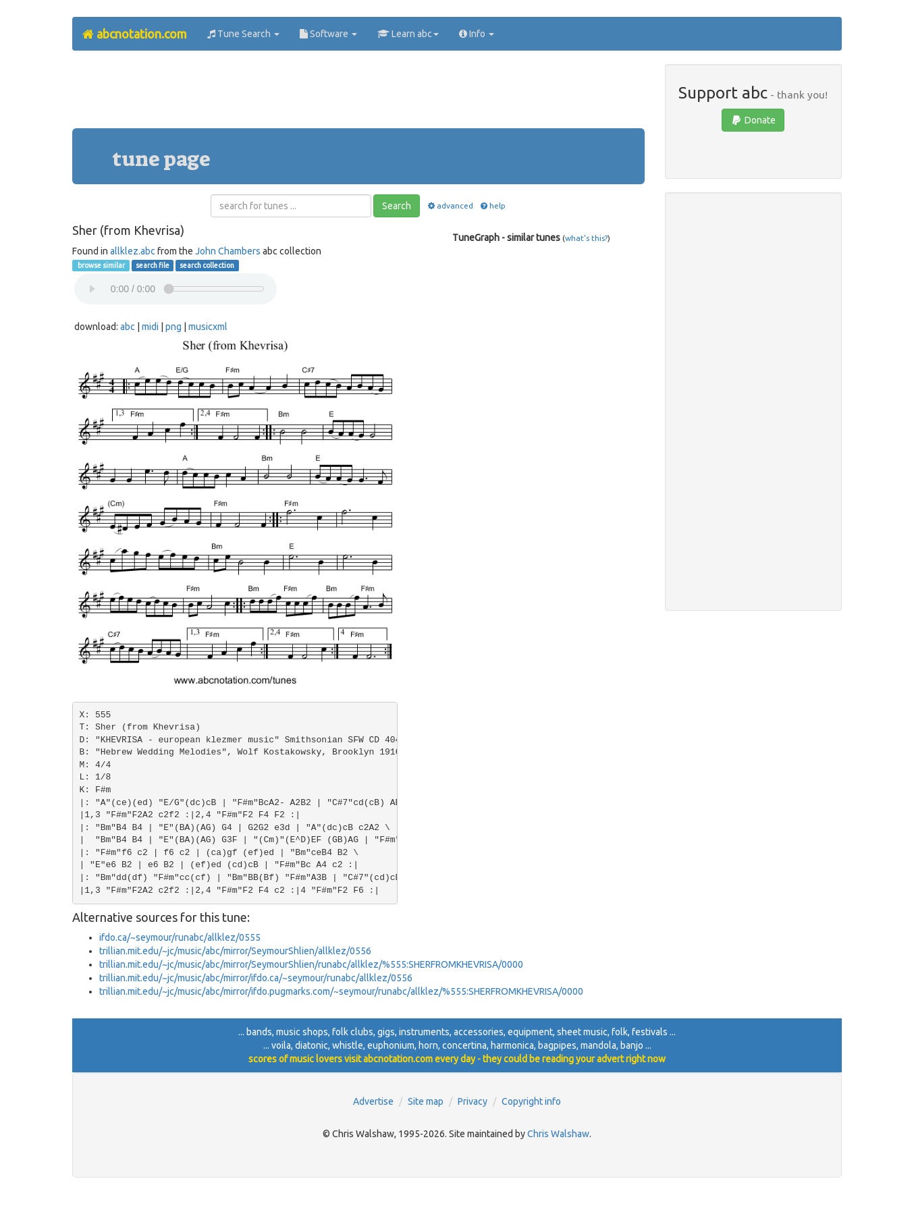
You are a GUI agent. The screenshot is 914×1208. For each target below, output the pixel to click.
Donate (753, 120)
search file (152, 265)
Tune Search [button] (243, 33)
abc (127, 326)
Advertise (373, 1101)
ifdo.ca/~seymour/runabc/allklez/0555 (180, 937)
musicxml (207, 326)
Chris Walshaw (558, 1133)
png (173, 326)
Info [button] (476, 33)
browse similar (100, 265)
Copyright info (531, 1101)
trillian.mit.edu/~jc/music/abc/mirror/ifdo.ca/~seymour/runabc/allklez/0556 (255, 977)
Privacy (472, 1101)
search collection (207, 265)
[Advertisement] (358, 94)
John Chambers (228, 251)
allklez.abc (132, 251)
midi (150, 326)
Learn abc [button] (408, 33)
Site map (425, 1101)
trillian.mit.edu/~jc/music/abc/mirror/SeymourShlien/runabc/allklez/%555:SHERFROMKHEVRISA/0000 (311, 964)
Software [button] (328, 33)
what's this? (586, 238)
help (492, 205)
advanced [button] (449, 205)
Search (396, 205)
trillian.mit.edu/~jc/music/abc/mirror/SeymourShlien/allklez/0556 (235, 950)
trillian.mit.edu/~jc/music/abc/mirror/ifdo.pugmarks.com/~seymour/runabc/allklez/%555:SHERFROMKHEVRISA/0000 (341, 991)
